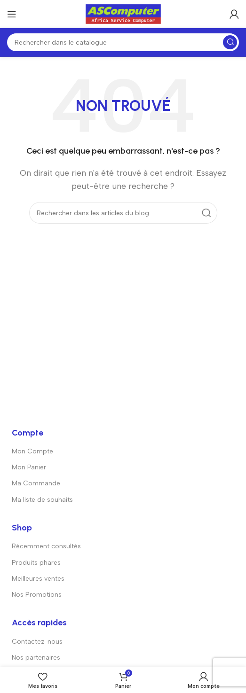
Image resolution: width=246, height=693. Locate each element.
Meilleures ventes (38, 579)
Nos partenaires (36, 658)
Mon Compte (32, 451)
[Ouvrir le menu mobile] (11, 14)
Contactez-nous (37, 642)
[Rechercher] (123, 42)
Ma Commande (36, 483)
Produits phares (36, 563)
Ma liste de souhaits (42, 500)
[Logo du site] (123, 13)
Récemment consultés (46, 546)
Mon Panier (29, 467)
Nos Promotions (37, 595)
